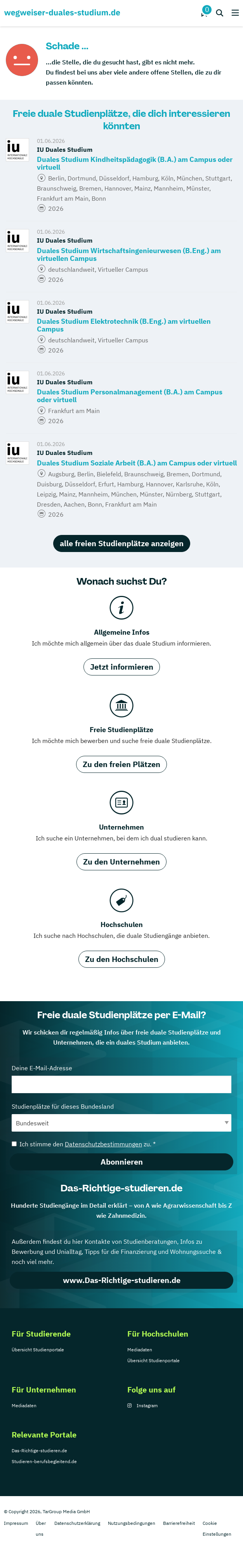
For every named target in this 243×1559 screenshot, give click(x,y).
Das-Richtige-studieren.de (39, 1450)
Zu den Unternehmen (121, 861)
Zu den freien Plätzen (121, 764)
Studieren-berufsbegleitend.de (44, 1461)
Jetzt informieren (121, 666)
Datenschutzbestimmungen (103, 1144)
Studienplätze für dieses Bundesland (121, 1117)
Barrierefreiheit (179, 1523)
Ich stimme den (84, 1144)
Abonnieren (122, 1161)
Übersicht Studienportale (38, 1349)
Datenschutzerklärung (77, 1523)
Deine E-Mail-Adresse (121, 1078)
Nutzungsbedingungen (131, 1523)
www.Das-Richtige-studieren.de (122, 1280)
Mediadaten (139, 1349)
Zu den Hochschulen (121, 959)
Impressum (16, 1523)
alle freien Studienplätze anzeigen (122, 543)
